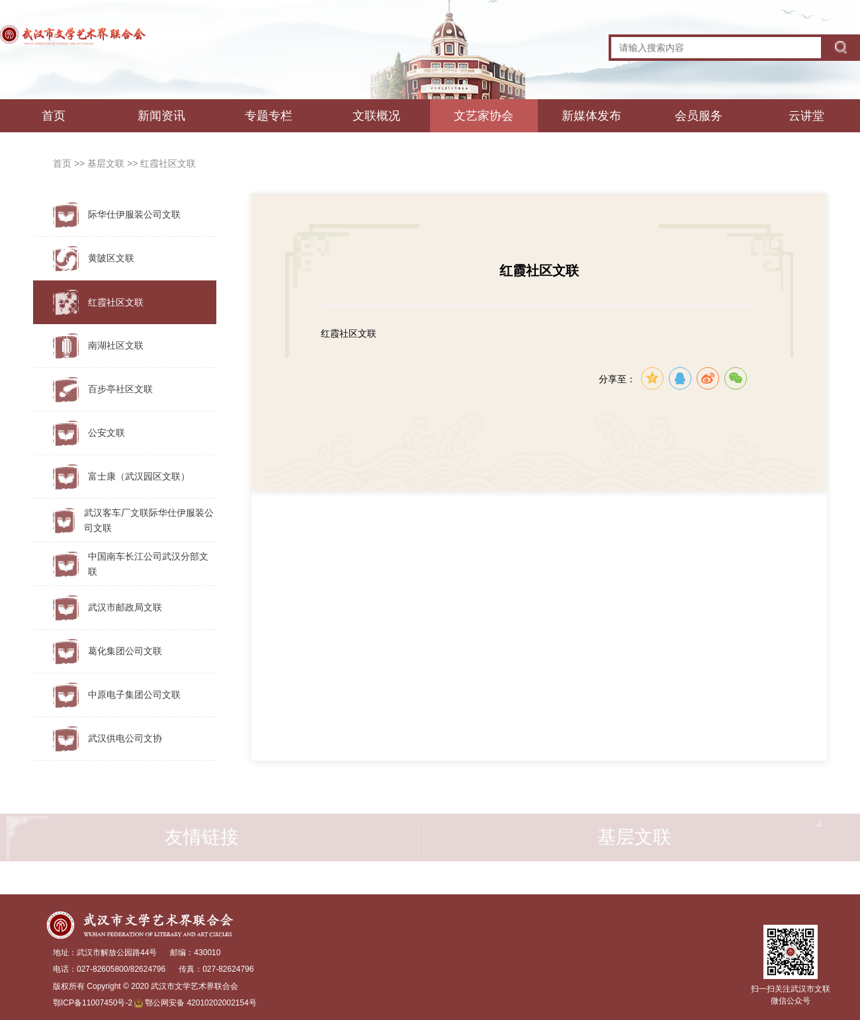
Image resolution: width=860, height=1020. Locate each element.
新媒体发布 (591, 115)
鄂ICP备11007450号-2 (92, 1002)
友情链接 (202, 843)
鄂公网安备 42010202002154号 (201, 1002)
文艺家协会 (483, 115)
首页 (53, 115)
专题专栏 (268, 115)
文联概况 (376, 115)
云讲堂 (806, 115)
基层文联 (107, 163)
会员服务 (698, 115)
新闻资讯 (161, 115)
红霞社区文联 (168, 163)
